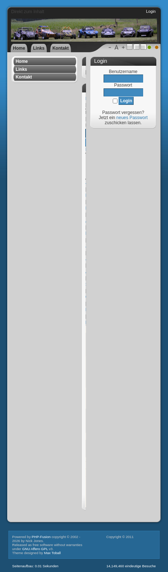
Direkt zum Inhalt (27, 11)
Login (151, 11)
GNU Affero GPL (35, 549)
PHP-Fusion (41, 537)
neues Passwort (132, 117)
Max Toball (52, 553)
